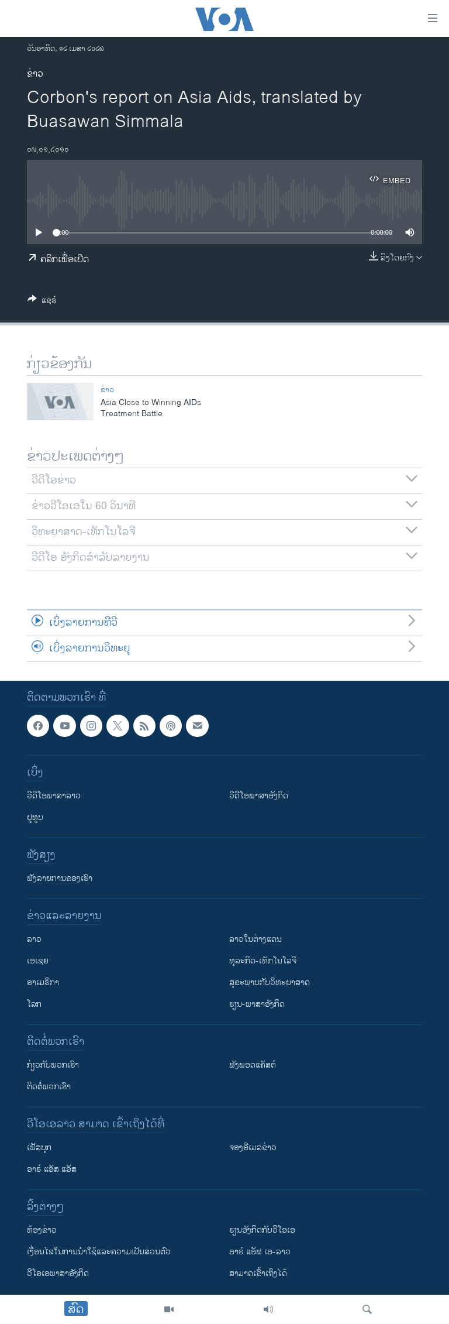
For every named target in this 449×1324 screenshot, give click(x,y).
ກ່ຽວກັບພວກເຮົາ (53, 1065)
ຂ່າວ (35, 74)
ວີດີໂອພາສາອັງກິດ (258, 796)
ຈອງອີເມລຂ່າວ (253, 1147)
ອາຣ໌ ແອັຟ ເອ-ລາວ (260, 1252)
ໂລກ (34, 1004)
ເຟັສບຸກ (39, 1147)
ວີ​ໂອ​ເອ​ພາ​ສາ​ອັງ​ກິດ (58, 1273)
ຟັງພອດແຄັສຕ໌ (252, 1065)
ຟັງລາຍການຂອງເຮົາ (59, 878)
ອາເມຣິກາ (43, 982)
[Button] (42, 302)
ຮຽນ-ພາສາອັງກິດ (257, 1004)
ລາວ (34, 939)
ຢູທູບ (35, 817)
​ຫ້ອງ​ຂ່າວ (42, 1230)
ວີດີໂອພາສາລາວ (54, 796)
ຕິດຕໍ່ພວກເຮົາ (49, 1087)
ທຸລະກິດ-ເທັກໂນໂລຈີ (262, 961)
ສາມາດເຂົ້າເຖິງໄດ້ (258, 1273)
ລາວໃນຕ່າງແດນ (255, 939)
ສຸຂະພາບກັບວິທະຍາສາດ (269, 982)
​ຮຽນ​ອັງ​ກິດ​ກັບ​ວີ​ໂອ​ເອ (262, 1230)
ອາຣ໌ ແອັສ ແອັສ (52, 1169)
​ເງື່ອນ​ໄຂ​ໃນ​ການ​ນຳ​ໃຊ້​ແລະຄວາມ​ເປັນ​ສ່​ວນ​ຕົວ (99, 1252)
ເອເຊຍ (38, 961)
